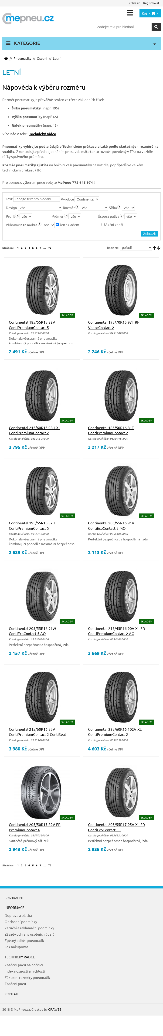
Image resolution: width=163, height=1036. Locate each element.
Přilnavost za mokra (21, 225)
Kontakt (12, 994)
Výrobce (67, 199)
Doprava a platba (18, 915)
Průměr (58, 216)
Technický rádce (20, 957)
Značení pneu (15, 983)
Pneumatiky (22, 58)
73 (49, 248)
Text (9, 199)
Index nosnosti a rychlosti (25, 971)
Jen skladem (67, 224)
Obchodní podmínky (21, 921)
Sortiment (14, 898)
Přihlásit (134, 3)
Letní (57, 58)
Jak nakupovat (16, 946)
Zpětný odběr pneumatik (24, 940)
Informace (14, 907)
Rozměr (69, 207)
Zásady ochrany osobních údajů (29, 934)
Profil (10, 216)
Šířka (113, 207)
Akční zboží (112, 224)
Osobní (42, 58)
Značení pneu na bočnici (24, 965)
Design (11, 207)
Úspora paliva (108, 216)
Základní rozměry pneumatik (27, 977)
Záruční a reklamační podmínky (29, 928)
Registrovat (151, 3)
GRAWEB (54, 1009)
